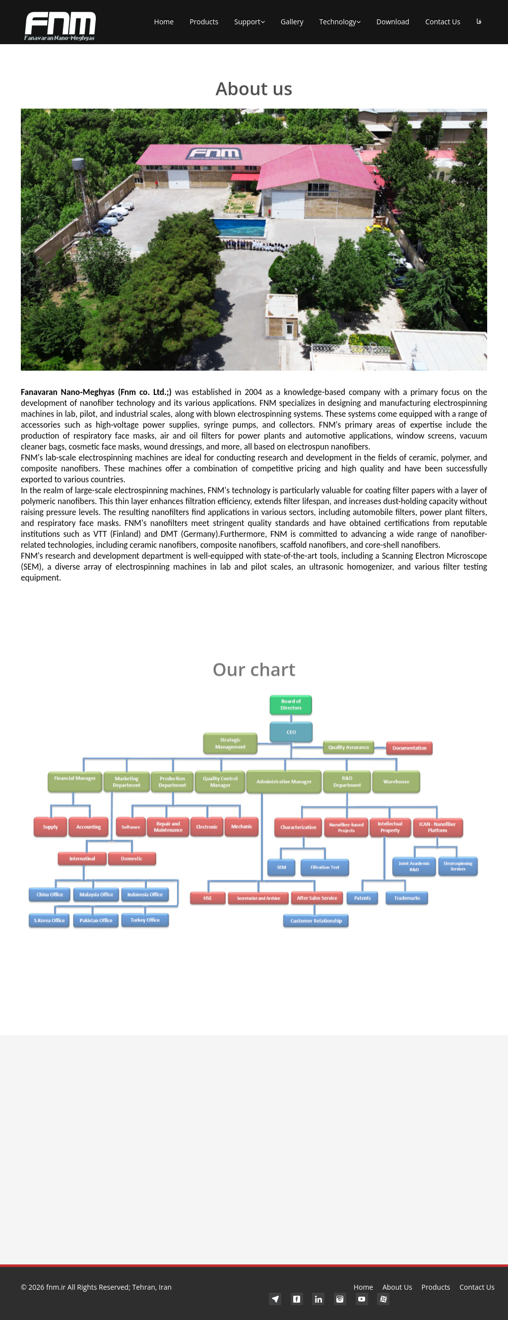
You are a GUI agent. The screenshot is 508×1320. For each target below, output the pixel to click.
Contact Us (442, 21)
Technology (339, 22)
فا (479, 21)
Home (164, 21)
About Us (397, 1287)
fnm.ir (55, 1287)
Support (249, 22)
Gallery (292, 21)
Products (204, 21)
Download (393, 21)
